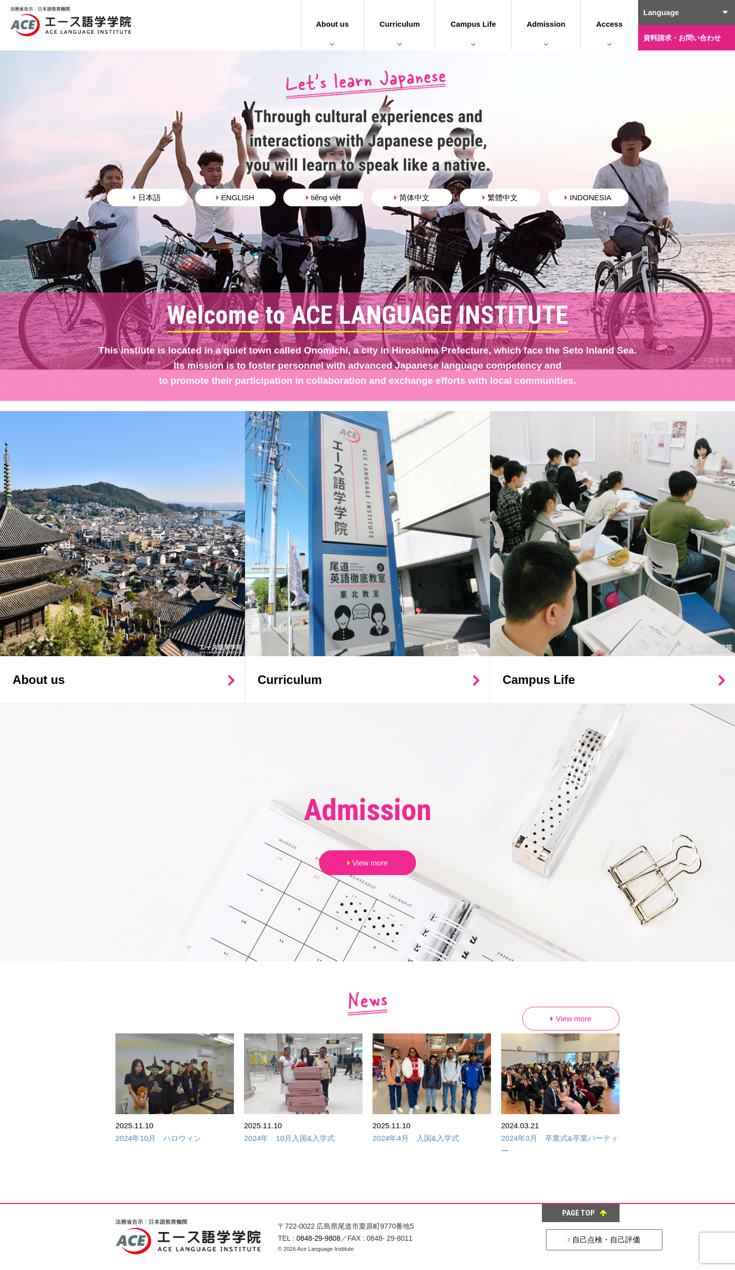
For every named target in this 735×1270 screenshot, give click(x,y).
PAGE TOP (584, 1213)
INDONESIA (588, 197)
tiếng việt (323, 197)
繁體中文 (500, 197)
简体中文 (412, 197)
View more (367, 862)
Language (661, 12)
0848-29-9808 (318, 1238)
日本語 (147, 197)
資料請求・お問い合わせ (682, 38)
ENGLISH (235, 197)
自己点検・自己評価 (559, 1239)
